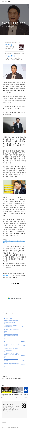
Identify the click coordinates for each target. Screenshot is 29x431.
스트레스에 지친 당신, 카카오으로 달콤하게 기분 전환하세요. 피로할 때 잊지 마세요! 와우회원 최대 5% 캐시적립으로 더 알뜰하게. (10, 47)
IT (4, 318)
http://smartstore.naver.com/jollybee (13, 53)
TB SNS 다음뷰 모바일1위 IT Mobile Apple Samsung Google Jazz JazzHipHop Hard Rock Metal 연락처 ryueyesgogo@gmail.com (11, 408)
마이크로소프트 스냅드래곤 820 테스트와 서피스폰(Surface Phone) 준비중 (11, 355)
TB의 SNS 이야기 (6, 2)
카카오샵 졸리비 (10, 56)
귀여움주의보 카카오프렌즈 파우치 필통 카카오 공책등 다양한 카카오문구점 (14, 59)
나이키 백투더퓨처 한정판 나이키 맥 (11, 340)
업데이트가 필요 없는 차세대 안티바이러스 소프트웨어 (11, 349)
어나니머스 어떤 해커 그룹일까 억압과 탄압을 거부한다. (11, 326)
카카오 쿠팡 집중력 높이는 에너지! (9, 45)
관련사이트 (4, 422)
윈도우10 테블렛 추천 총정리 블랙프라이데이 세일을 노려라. (11, 321)
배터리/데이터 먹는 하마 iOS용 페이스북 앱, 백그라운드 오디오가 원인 (11, 364)
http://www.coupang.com (11, 42)
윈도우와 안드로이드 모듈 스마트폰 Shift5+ (11, 330)
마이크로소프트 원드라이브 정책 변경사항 (11, 345)
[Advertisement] (14, 298)
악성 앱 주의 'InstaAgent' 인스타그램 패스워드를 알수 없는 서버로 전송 (11, 335)
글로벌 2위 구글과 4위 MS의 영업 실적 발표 (11, 360)
